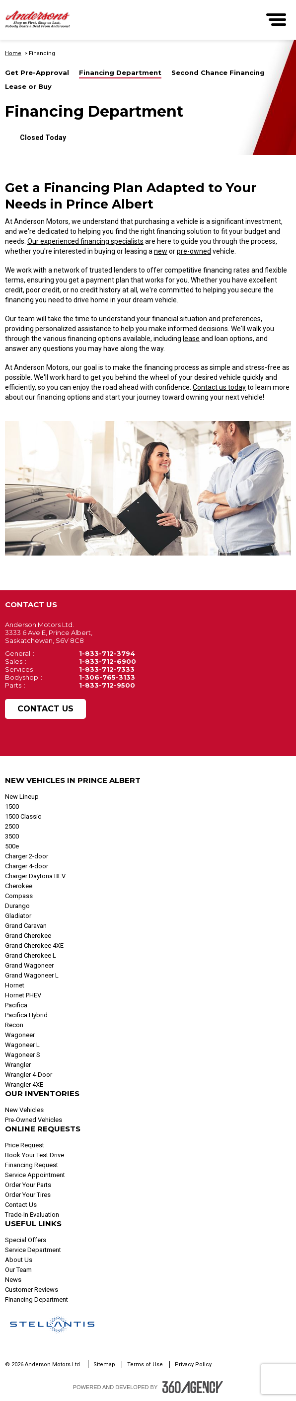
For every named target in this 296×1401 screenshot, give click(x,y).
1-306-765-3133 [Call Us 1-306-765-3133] (107, 677)
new (160, 251)
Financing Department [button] (120, 73)
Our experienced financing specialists (85, 241)
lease (191, 339)
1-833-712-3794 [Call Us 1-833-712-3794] (107, 653)
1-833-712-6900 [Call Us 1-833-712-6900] (107, 661)
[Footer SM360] (192, 1387)
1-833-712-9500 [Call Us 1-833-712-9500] (107, 685)
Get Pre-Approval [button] (37, 73)
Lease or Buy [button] (28, 86)
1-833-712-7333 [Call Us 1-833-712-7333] (107, 669)
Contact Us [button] (45, 708)
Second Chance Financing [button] (218, 73)
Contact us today (219, 387)
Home (13, 53)
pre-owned (194, 251)
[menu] (276, 19)
